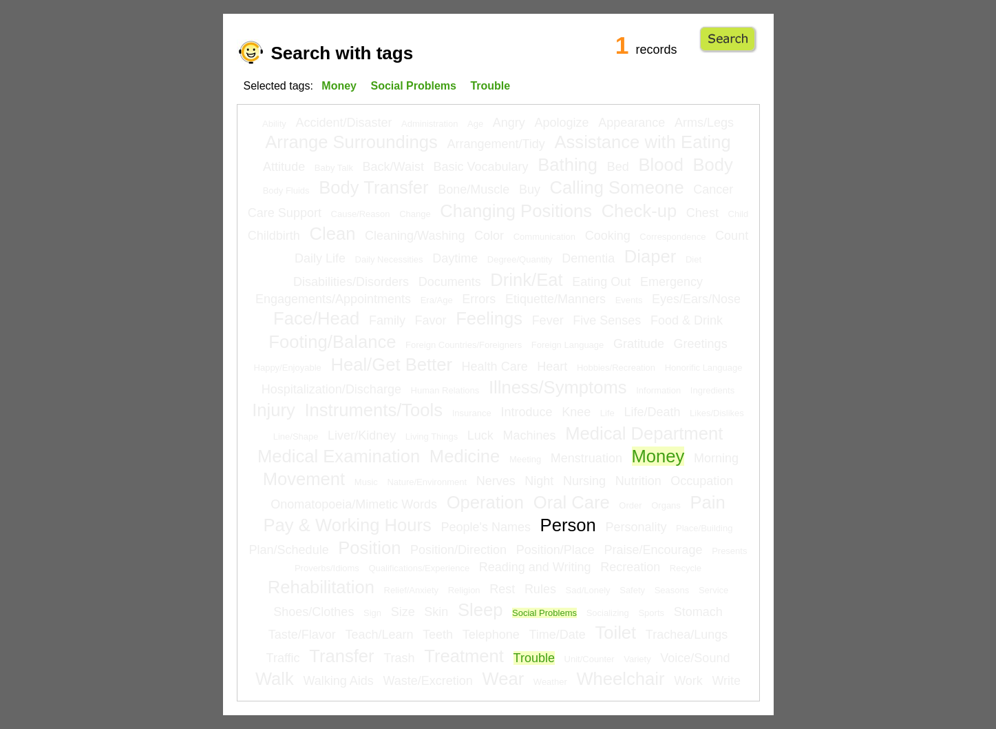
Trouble (534, 658)
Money (658, 456)
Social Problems (544, 613)
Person (568, 525)
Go (728, 39)
